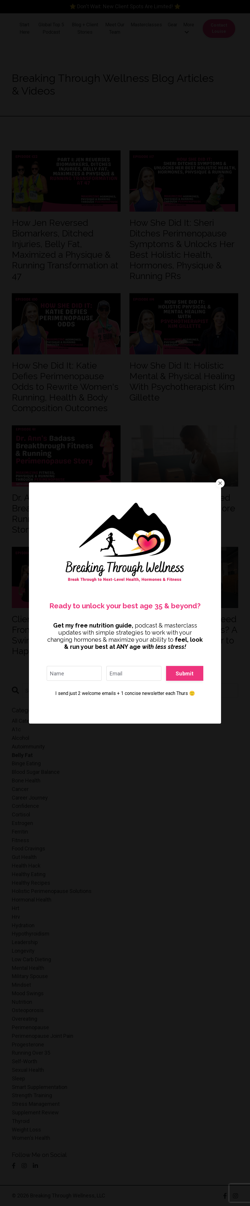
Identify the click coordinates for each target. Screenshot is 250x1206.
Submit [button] (185, 673)
